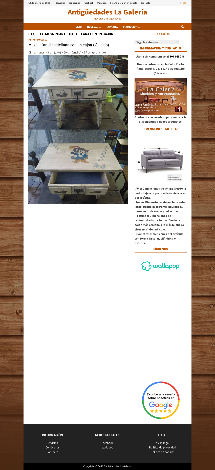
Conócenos (74, 2)
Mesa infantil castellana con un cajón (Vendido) (68, 45)
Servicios (60, 2)
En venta (112, 26)
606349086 (177, 56)
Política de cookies (163, 452)
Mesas (31, 39)
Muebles (42, 39)
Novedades (94, 26)
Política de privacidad (162, 447)
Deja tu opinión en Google (123, 2)
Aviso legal (162, 443)
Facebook (88, 2)
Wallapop (102, 2)
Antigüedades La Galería (107, 11)
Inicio (78, 26)
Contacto (145, 2)
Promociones (131, 26)
